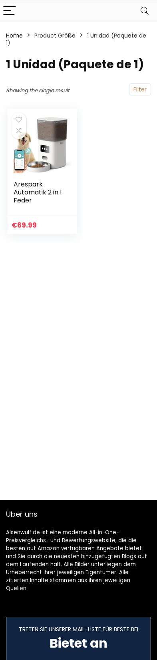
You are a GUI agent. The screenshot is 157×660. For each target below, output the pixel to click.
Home (14, 36)
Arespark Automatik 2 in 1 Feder (38, 192)
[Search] (144, 11)
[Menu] (9, 11)
